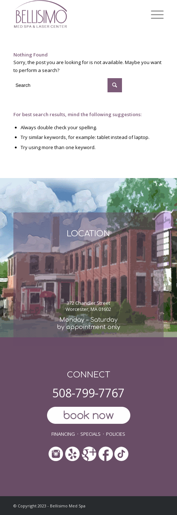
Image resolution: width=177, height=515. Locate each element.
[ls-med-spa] (73, 14)
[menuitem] (154, 14)
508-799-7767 (88, 393)
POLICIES (115, 434)
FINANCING (63, 434)
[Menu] (154, 14)
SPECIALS (90, 434)
